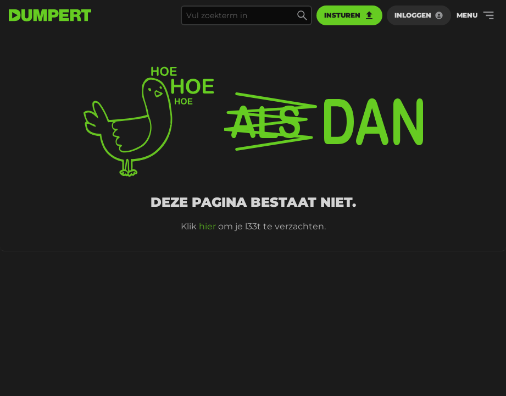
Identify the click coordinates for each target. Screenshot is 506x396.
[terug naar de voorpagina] (50, 15)
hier (207, 226)
